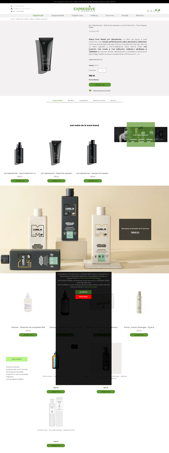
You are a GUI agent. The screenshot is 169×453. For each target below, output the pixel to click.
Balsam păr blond (41, 19)
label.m (135, 232)
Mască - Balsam (30, 19)
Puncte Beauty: (94, 80)
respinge (83, 297)
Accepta (83, 292)
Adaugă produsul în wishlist (102, 90)
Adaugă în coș (99, 84)
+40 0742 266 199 (18, 6)
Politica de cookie (90, 287)
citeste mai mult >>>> (96, 59)
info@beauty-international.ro (22, 8)
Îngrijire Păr (19, 19)
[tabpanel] (29, 309)
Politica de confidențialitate (90, 278)
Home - (13, 19)
